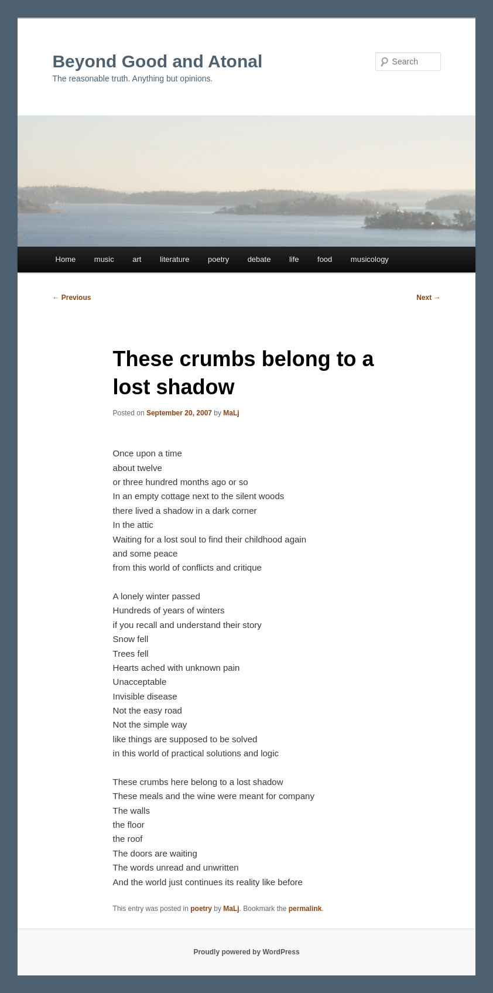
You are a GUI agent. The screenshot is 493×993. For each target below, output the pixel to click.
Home (66, 259)
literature (175, 259)
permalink (305, 909)
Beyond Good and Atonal (157, 61)
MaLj (231, 413)
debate (259, 259)
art (136, 259)
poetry (218, 259)
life (294, 259)
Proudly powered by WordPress (246, 952)
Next (428, 298)
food (324, 259)
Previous (71, 298)
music (104, 259)
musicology (370, 259)
